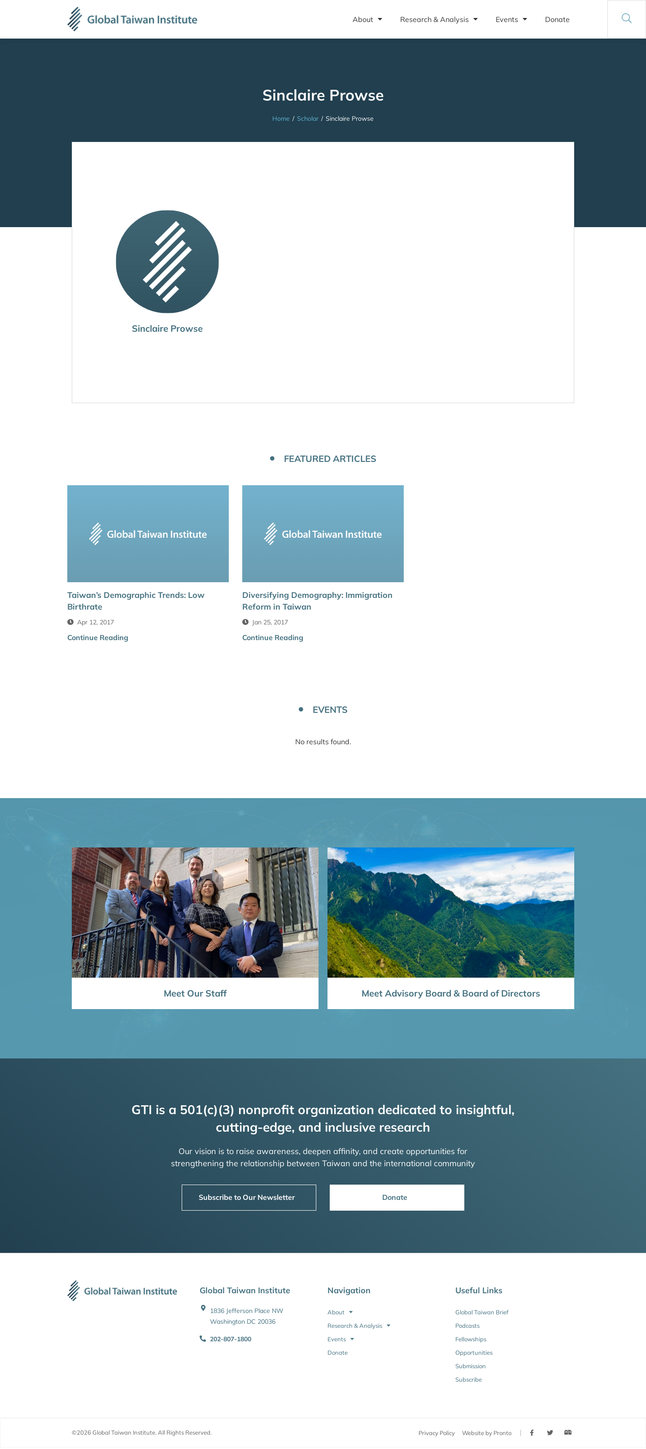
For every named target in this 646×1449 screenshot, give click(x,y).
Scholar (308, 118)
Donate (557, 19)
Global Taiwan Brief (481, 1312)
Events (511, 19)
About (367, 19)
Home (281, 118)
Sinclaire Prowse (167, 328)
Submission (470, 1366)
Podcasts (467, 1325)
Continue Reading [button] (97, 637)
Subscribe (468, 1379)
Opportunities (474, 1352)
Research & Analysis (439, 19)
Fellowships (470, 1339)
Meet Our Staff (195, 993)
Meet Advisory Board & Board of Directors (451, 993)
